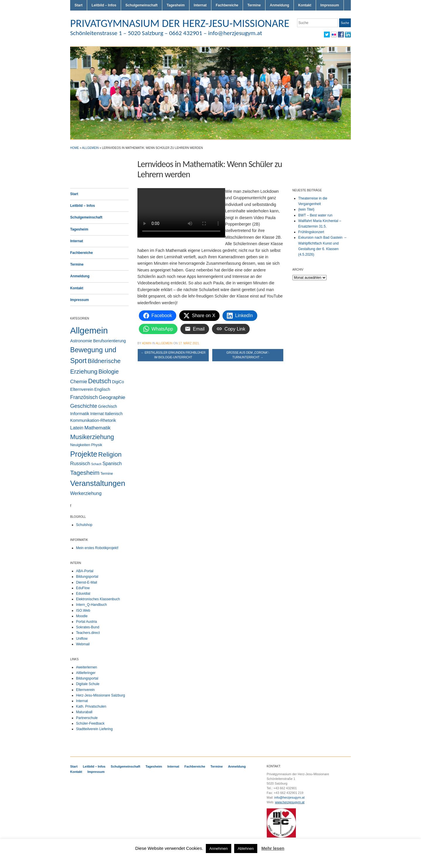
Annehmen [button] (218, 848)
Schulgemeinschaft (141, 5)
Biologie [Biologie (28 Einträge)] (109, 371)
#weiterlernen (86, 667)
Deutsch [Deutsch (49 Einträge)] (99, 381)
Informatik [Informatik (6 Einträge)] (79, 413)
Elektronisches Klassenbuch (98, 599)
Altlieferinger (86, 673)
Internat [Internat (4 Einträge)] (97, 414)
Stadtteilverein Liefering (94, 729)
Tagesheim (176, 5)
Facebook (341, 34)
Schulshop (84, 525)
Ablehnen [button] (246, 848)
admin (146, 343)
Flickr (334, 34)
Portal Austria (86, 622)
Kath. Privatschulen (91, 706)
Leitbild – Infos (104, 5)
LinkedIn (348, 34)
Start (78, 5)
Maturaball (84, 712)
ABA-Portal (84, 571)
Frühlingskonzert (311, 232)
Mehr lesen (272, 848)
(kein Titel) (306, 209)
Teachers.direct (88, 633)
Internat (200, 5)
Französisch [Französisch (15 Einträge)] (84, 397)
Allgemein (90, 147)
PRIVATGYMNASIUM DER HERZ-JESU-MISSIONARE (179, 23)
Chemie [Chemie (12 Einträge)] (78, 381)
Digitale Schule (87, 684)
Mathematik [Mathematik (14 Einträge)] (97, 428)
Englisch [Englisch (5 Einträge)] (102, 389)
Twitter (327, 34)
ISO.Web (83, 610)
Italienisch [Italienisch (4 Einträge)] (113, 414)
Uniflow (81, 639)
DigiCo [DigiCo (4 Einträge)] (118, 382)
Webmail (82, 644)
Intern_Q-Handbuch (91, 605)
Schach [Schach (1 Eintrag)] (96, 464)
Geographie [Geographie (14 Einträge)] (112, 397)
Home (74, 147)
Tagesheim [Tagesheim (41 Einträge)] (84, 472)
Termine (254, 5)
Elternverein (85, 690)
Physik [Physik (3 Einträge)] (96, 445)
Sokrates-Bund (87, 627)
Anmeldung (279, 5)
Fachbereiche (227, 5)
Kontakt (304, 5)
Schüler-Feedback (90, 723)
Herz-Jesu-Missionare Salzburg (100, 695)
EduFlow (83, 588)
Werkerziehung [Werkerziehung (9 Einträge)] (85, 493)
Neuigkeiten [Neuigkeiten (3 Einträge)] (80, 445)
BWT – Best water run (315, 215)
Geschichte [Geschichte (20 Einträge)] (83, 406)
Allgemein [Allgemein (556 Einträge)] (89, 330)
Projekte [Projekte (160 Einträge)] (83, 454)
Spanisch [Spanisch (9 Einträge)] (112, 463)
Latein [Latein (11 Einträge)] (76, 428)
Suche (345, 23)
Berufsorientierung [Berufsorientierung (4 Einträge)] (109, 341)
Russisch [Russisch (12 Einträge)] (80, 463)
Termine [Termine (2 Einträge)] (107, 474)
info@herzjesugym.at (289, 797)
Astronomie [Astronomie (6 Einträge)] (81, 340)
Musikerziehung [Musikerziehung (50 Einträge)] (92, 437)
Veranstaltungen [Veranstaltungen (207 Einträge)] (97, 483)
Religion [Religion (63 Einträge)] (110, 454)
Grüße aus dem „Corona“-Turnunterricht (247, 355)
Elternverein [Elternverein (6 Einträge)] (81, 389)
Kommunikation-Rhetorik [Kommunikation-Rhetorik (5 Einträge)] (93, 420)
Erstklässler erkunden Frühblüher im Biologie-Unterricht (173, 355)
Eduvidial (83, 594)
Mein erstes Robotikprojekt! (97, 548)
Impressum (329, 5)
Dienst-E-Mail (86, 582)
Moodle (81, 616)
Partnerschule (87, 718)
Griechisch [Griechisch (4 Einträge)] (107, 406)
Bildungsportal (87, 577)
